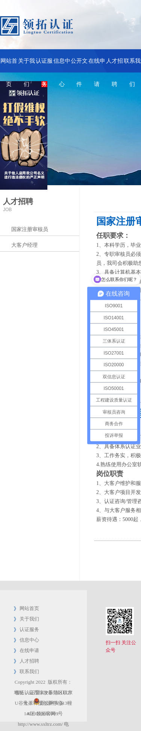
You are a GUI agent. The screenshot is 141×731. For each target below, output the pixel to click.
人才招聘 (114, 65)
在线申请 (96, 65)
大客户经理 (24, 245)
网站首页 (8, 65)
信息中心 (61, 65)
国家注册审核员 (29, 229)
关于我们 (26, 65)
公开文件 (79, 65)
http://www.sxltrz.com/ (40, 724)
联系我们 (132, 65)
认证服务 (44, 65)
